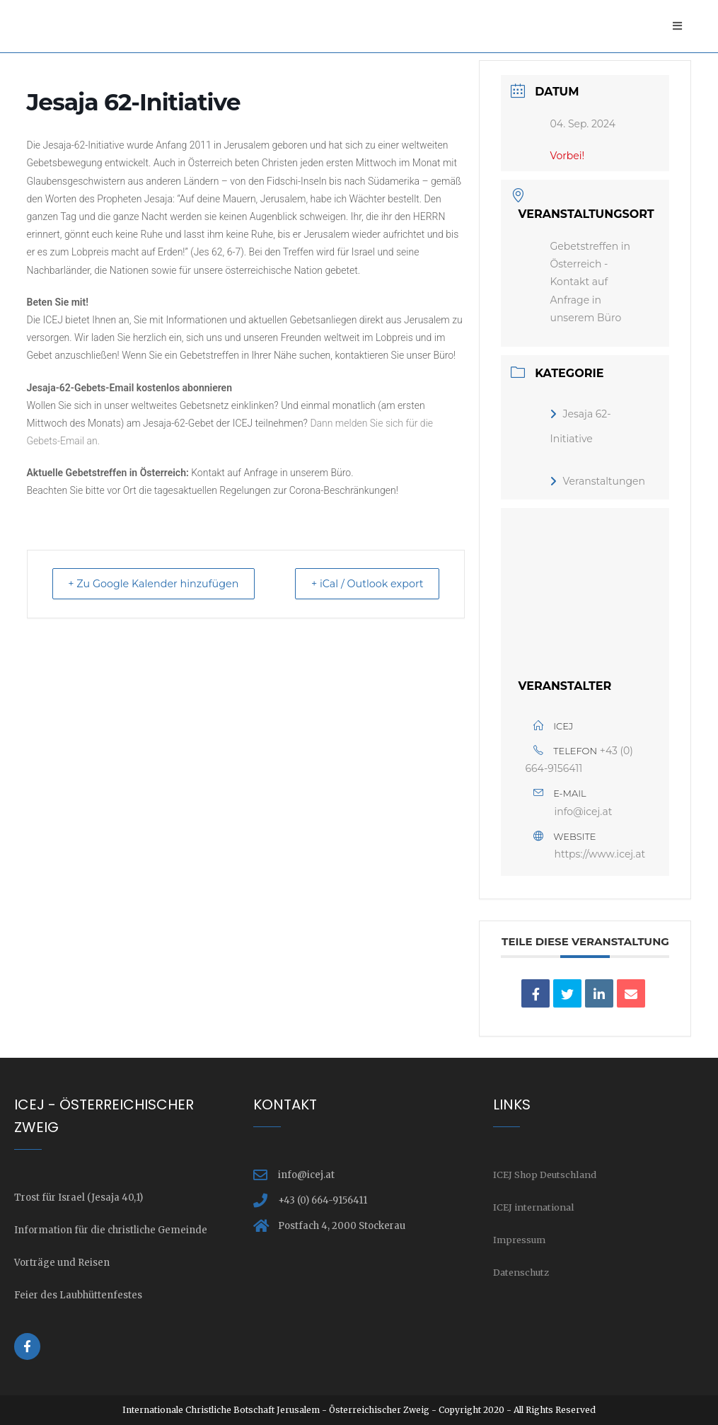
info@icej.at (583, 811)
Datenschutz (522, 1273)
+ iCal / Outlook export (360, 585)
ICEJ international (535, 1207)
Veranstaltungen (597, 481)
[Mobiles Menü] (677, 26)
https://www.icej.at (599, 854)
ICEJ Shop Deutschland (546, 1175)
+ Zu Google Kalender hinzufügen (162, 585)
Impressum (520, 1240)
